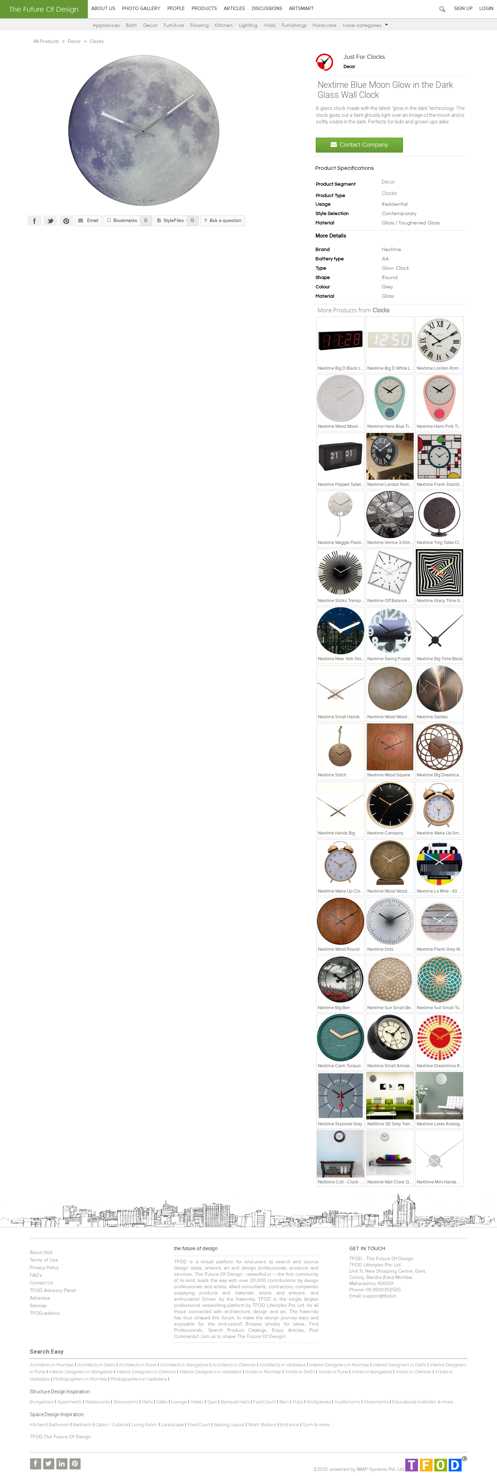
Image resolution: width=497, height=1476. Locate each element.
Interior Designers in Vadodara (209, 1371)
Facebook (33, 220)
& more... (445, 1401)
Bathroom (58, 1424)
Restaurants (96, 1401)
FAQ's (34, 1275)
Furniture (174, 25)
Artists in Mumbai (261, 1371)
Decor (150, 25)
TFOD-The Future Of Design (58, 1437)
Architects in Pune (136, 1364)
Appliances (106, 25)
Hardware (325, 25)
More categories (365, 25)
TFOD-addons (43, 1313)
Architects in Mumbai (50, 1364)
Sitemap (36, 1305)
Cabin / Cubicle (110, 1424)
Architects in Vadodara (281, 1364)
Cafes (160, 1401)
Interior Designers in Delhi (397, 1364)
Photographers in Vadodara (137, 1379)
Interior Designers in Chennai (144, 1371)
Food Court (262, 1401)
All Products (45, 41)
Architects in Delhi (94, 1364)
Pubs (296, 1401)
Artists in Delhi (298, 1371)
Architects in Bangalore (182, 1364)
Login (486, 8)
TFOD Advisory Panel (51, 1290)
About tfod (39, 1252)
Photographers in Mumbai (78, 1379)
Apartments (67, 1401)
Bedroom (81, 1424)
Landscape (170, 1424)
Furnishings (294, 25)
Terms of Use (42, 1260)
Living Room (143, 1424)
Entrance (287, 1424)
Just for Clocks (366, 57)
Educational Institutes (412, 1401)
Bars (282, 1401)
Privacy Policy (42, 1267)
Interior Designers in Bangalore (79, 1371)
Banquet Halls (234, 1401)
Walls (269, 25)
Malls (146, 1401)
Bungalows (40, 1401)
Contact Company (361, 144)
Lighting (248, 25)
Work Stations (260, 1424)
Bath (131, 25)
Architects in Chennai (232, 1364)
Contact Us (40, 1283)
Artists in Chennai (412, 1371)
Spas (211, 1401)
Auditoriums (345, 1401)
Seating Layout (227, 1424)
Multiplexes (317, 1401)
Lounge (177, 1401)
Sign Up (463, 8)
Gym (306, 1424)
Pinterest (65, 220)
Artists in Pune (331, 1371)
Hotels (195, 1401)
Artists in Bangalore (370, 1371)
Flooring (199, 25)
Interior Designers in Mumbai (337, 1364)
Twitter (49, 220)
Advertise (38, 1298)
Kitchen (224, 25)
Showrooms (125, 1401)
